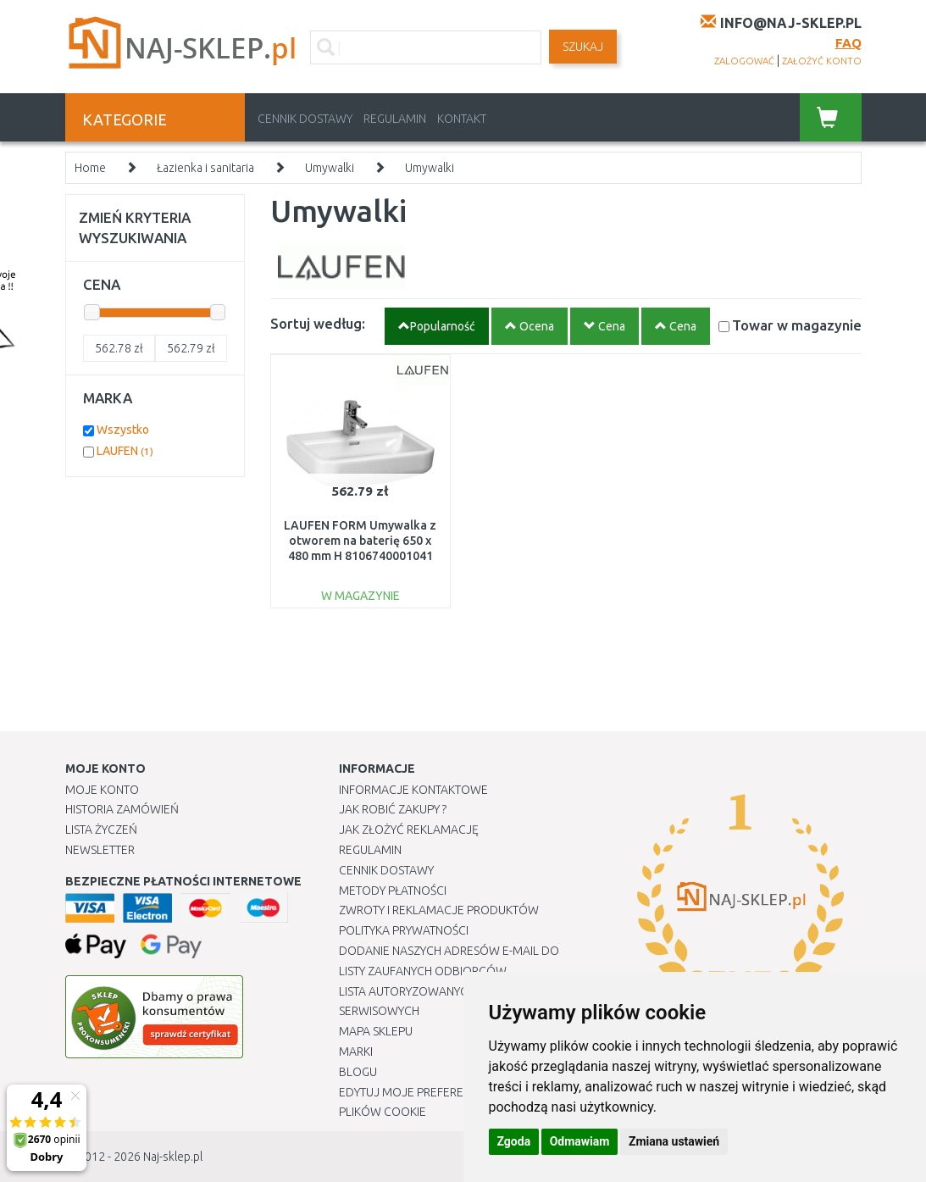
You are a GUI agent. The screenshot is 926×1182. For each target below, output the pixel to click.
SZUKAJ (583, 46)
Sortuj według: (317, 323)
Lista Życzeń (101, 829)
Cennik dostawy (305, 118)
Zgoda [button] (514, 1141)
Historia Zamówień (122, 809)
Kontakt (461, 118)
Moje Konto (102, 789)
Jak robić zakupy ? (392, 809)
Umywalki (329, 168)
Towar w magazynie (797, 325)
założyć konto (822, 61)
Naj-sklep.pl (172, 1156)
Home (90, 168)
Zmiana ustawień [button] (674, 1141)
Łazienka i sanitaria (205, 168)
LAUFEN (125, 451)
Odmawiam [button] (580, 1141)
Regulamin (394, 118)
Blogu (358, 1072)
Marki (356, 1051)
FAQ (848, 43)
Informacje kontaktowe (413, 789)
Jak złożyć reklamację (409, 829)
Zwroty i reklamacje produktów (439, 910)
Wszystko (123, 429)
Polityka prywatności (404, 930)
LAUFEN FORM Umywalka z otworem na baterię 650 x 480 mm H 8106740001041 (360, 541)
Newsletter (100, 850)
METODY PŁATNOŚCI (392, 890)
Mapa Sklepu (376, 1031)
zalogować (744, 61)
